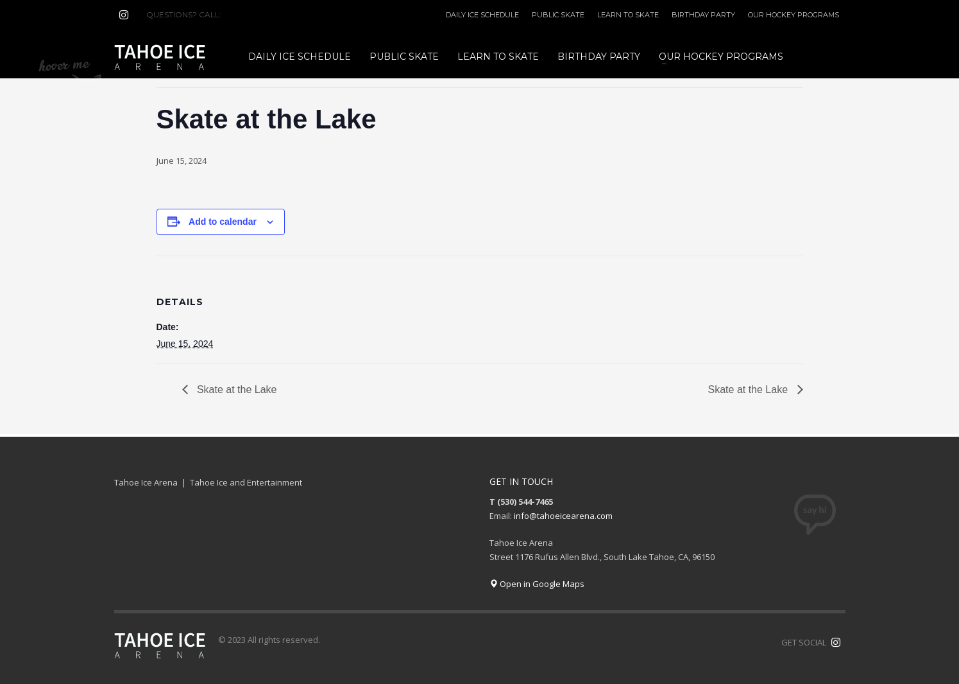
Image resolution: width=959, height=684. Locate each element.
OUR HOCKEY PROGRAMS (793, 14)
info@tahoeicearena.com (563, 516)
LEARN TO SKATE (628, 14)
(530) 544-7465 (254, 14)
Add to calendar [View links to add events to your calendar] (223, 221)
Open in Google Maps (536, 584)
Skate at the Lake (235, 389)
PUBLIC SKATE (558, 14)
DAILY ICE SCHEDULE (482, 14)
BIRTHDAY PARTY (703, 14)
